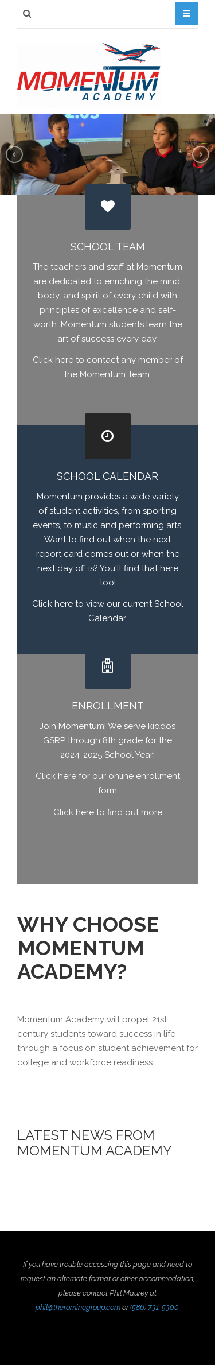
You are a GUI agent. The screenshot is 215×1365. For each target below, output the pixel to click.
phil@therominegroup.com (78, 1307)
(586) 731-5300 (154, 1307)
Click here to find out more (107, 812)
